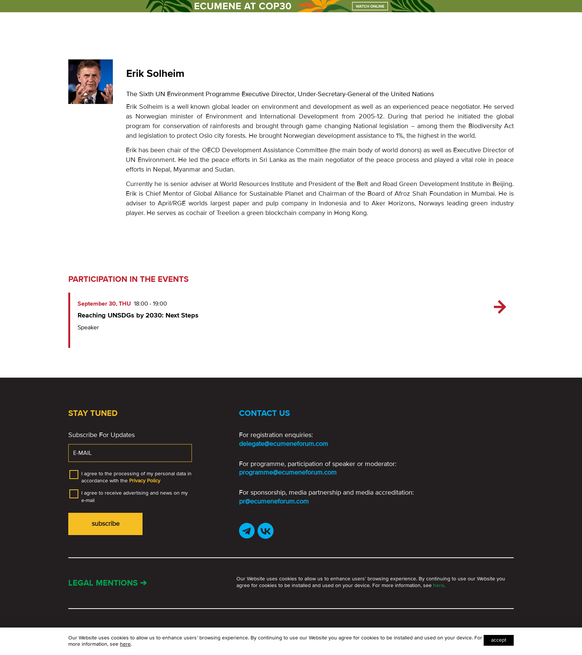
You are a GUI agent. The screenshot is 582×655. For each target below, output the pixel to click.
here (438, 585)
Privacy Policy (144, 481)
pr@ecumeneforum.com (274, 501)
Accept (498, 640)
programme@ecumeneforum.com (288, 472)
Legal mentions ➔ (107, 583)
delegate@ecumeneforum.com (283, 444)
